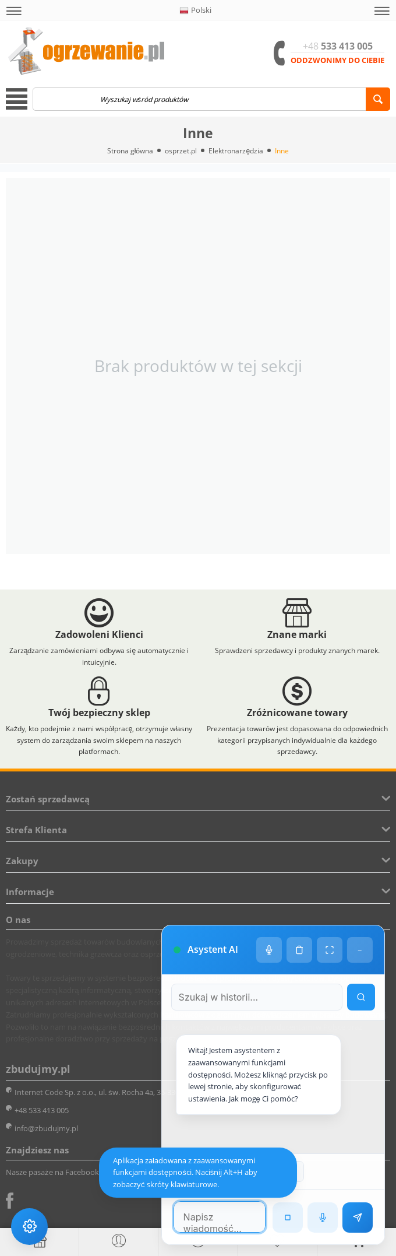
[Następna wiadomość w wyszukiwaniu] (283, 1170)
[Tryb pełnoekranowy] (329, 919)
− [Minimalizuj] (360, 919)
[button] (14, 11)
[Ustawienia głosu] (268, 919)
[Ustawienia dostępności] (30, 1225)
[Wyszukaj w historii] (360, 966)
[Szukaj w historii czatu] (246, 966)
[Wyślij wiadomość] (357, 1217)
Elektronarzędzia (235, 151)
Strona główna (130, 151)
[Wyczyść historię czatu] (299, 919)
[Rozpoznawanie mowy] (322, 1217)
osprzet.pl (181, 151)
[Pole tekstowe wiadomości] (208, 1216)
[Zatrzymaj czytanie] (287, 1217)
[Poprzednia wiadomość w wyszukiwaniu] (241, 1170)
